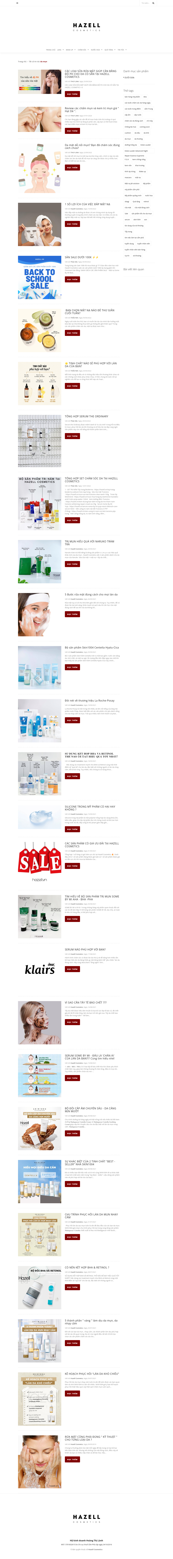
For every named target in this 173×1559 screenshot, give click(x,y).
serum (127, 219)
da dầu (137, 133)
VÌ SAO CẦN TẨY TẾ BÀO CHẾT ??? (86, 1002)
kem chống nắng (139, 159)
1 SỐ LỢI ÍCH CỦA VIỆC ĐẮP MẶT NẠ (87, 204)
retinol (146, 201)
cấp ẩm (127, 115)
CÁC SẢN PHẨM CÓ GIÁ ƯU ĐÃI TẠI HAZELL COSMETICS (92, 845)
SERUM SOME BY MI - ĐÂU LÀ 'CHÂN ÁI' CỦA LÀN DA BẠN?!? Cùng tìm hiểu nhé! (90, 1057)
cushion (128, 133)
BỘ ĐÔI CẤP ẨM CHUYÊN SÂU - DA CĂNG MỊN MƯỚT (90, 1110)
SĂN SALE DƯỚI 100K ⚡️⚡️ (82, 257)
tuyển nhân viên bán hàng (135, 249)
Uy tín (127, 255)
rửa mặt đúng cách (142, 207)
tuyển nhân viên (143, 243)
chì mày (150, 121)
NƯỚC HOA (95, 50)
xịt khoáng (137, 255)
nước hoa (149, 195)
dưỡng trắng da (131, 145)
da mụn (128, 139)
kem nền (128, 165)
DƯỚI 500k (129, 77)
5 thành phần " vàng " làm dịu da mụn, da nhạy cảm (91, 1322)
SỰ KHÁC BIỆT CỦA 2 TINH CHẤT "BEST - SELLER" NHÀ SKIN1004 (90, 1163)
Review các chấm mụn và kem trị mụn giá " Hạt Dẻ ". (92, 110)
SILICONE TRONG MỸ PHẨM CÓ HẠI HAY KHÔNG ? (90, 808)
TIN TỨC (121, 50)
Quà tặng (136, 201)
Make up (142, 171)
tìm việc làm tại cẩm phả (134, 237)
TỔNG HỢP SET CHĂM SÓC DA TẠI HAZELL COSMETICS (91, 480)
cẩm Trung (148, 109)
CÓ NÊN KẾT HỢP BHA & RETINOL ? (87, 1267)
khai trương (139, 165)
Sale (126, 213)
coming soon (145, 127)
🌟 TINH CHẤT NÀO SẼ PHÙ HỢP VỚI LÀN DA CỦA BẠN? (91, 365)
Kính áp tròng (130, 171)
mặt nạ (138, 177)
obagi (127, 201)
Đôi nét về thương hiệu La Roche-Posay (89, 700)
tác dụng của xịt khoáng (134, 225)
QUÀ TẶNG (109, 50)
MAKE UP (69, 50)
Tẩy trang (128, 231)
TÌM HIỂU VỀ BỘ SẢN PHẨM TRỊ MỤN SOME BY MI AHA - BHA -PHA (92, 898)
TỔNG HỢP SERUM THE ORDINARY (86, 416)
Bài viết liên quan (134, 269)
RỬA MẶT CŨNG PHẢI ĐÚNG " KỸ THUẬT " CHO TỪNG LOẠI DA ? (91, 1438)
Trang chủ (50, 50)
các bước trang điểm (133, 109)
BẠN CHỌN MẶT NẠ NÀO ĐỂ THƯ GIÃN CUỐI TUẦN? (89, 312)
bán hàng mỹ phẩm (132, 97)
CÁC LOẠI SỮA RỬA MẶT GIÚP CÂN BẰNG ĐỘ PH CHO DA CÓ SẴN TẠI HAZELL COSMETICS (90, 74)
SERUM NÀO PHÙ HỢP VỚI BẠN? (85, 949)
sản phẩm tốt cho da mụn (142, 213)
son (145, 219)
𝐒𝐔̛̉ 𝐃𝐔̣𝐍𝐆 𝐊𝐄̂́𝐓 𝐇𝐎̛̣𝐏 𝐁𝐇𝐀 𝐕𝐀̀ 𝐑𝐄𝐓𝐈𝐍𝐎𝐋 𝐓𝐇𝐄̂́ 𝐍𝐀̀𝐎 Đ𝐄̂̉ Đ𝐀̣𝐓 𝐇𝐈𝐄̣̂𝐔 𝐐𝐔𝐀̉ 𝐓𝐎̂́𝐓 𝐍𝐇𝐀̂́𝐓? (91, 755)
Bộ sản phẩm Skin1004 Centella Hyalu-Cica (92, 647)
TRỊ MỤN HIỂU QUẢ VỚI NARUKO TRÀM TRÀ (89, 543)
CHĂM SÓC (82, 50)
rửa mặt (128, 207)
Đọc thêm (72, 94)
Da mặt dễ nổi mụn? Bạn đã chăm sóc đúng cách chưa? (92, 146)
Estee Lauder (146, 145)
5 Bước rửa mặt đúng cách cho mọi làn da (91, 594)
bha (145, 97)
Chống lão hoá (130, 127)
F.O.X (127, 159)
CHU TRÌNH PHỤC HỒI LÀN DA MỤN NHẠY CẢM (91, 1216)
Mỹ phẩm (146, 183)
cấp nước (137, 115)
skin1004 (136, 219)
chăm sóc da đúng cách (134, 121)
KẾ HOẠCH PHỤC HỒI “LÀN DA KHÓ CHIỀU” (92, 1373)
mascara (128, 177)
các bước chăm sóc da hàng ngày (138, 103)
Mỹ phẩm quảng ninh (133, 195)
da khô (146, 133)
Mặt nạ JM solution (132, 183)
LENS (59, 50)
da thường (138, 139)
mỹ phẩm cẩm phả (132, 189)
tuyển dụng (129, 243)
